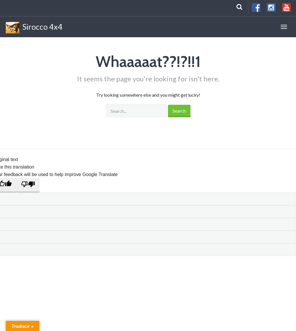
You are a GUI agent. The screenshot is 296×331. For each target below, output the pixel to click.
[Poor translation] (28, 185)
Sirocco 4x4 (34, 27)
